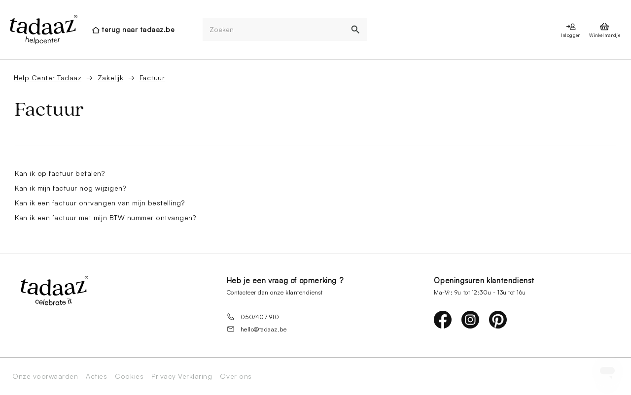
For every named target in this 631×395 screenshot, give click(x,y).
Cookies (129, 376)
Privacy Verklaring (181, 376)
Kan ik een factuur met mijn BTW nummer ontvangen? (105, 217)
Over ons (235, 376)
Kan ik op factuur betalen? (60, 173)
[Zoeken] (274, 30)
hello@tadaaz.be (257, 329)
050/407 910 (253, 317)
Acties (96, 376)
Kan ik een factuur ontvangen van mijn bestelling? (99, 202)
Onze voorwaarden (45, 376)
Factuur (152, 77)
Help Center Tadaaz (47, 77)
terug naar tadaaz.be (138, 29)
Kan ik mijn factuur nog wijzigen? (70, 188)
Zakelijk (110, 77)
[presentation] (42, 29)
